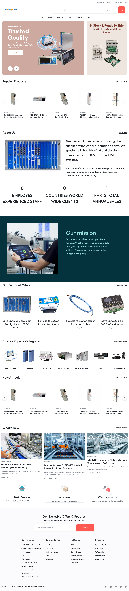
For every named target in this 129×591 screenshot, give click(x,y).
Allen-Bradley (75, 548)
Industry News (6, 461)
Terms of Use (99, 559)
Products (60, 18)
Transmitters (25, 573)
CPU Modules (26, 552)
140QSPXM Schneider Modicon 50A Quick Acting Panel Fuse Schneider (89, 117)
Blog (69, 18)
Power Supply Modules (29, 562)
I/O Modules (25, 559)
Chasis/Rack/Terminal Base (31, 548)
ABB (72, 545)
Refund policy (99, 552)
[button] (32, 156)
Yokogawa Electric (77, 559)
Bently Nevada (76, 552)
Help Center (99, 2)
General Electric (76, 555)
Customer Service (52, 552)
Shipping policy (100, 555)
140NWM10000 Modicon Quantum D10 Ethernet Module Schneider (114, 117)
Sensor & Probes (27, 566)
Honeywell (74, 562)
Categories (7, 112)
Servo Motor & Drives (28, 569)
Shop (50, 18)
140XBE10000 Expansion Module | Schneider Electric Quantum (13, 117)
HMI (22, 555)
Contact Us (118, 2)
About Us (109, 2)
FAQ (126, 2)
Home (41, 18)
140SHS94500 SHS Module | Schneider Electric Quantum (39, 117)
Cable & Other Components (30, 545)
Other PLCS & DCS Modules (30, 576)
